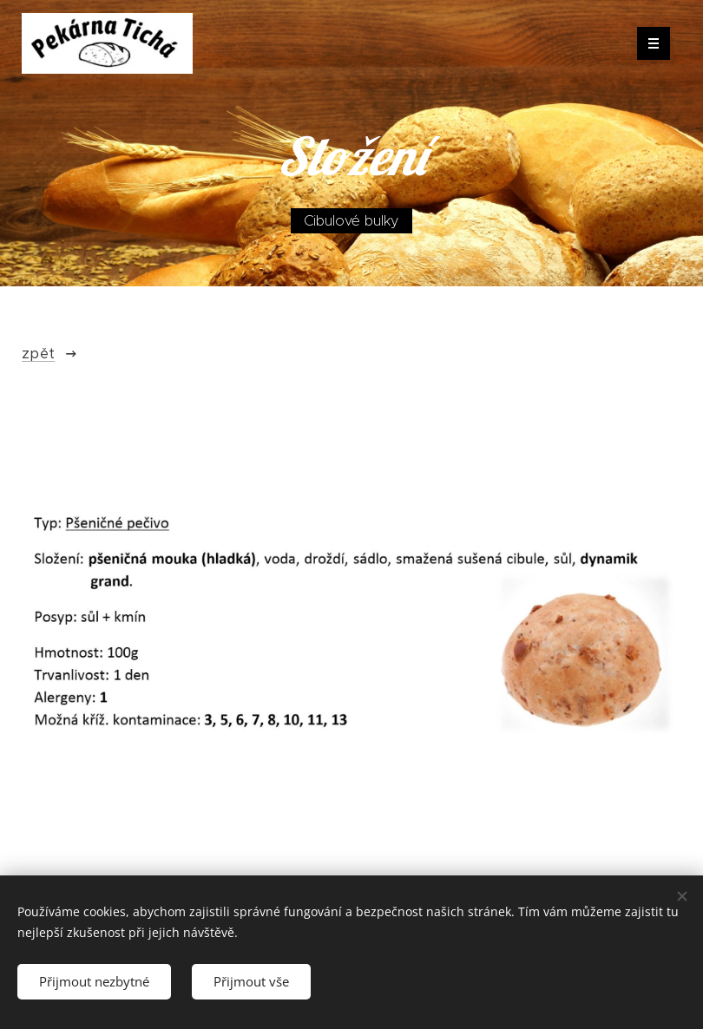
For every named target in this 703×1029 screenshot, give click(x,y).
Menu (648, 43)
